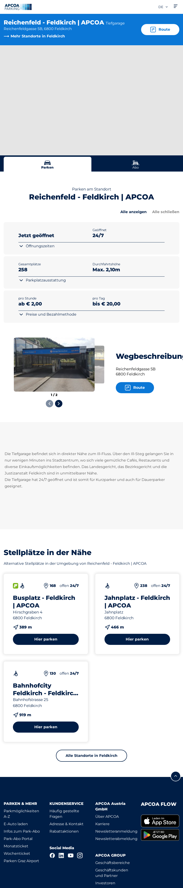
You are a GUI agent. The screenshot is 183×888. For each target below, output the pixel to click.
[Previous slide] (49, 403)
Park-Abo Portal (18, 839)
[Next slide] (58, 403)
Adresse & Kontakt (66, 824)
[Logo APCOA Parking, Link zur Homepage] (18, 7)
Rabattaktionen (64, 831)
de (163, 7)
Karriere (102, 824)
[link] (160, 821)
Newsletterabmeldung (116, 839)
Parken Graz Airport (21, 861)
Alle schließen (165, 212)
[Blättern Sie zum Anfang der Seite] (176, 776)
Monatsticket (16, 846)
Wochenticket (17, 853)
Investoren (105, 883)
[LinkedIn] (61, 855)
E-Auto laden (16, 824)
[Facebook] (52, 855)
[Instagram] (80, 855)
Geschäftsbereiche (112, 863)
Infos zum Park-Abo (22, 831)
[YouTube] (70, 855)
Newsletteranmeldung (116, 831)
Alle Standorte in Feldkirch (91, 755)
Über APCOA (107, 816)
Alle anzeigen (133, 212)
